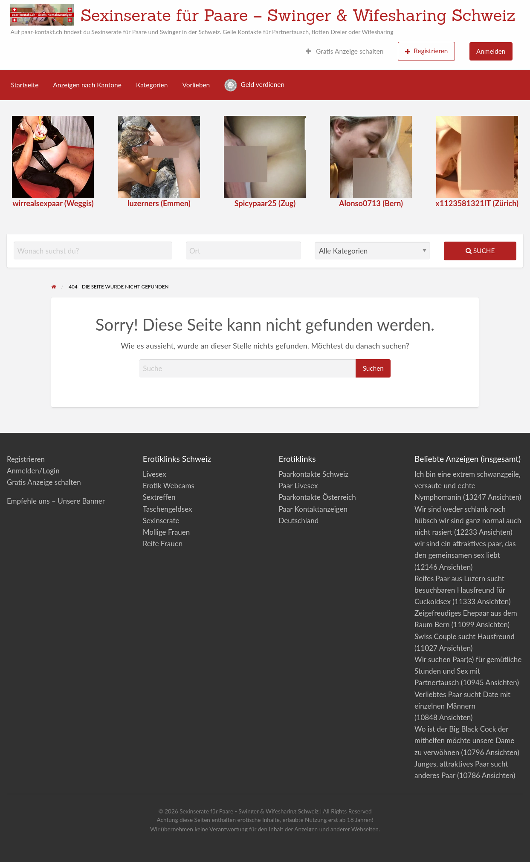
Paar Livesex (298, 485)
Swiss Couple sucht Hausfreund (464, 636)
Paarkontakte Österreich (317, 497)
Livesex (154, 474)
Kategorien (152, 85)
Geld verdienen (254, 85)
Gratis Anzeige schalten (345, 51)
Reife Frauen (162, 543)
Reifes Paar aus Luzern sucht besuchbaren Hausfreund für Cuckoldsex (459, 590)
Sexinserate (161, 520)
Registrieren (426, 51)
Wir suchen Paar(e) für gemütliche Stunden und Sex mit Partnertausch (467, 671)
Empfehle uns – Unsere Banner (56, 500)
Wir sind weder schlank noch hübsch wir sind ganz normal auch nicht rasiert (467, 520)
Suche (480, 250)
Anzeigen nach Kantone (87, 85)
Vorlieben (196, 85)
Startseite (25, 85)
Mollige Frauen (166, 532)
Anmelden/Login (33, 470)
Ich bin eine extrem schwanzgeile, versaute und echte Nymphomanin (467, 486)
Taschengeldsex (167, 509)
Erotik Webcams (168, 485)
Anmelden (490, 51)
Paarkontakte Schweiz (313, 474)
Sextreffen (159, 497)
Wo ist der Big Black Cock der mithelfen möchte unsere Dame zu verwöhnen (464, 740)
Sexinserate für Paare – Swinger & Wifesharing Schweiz (298, 15)
